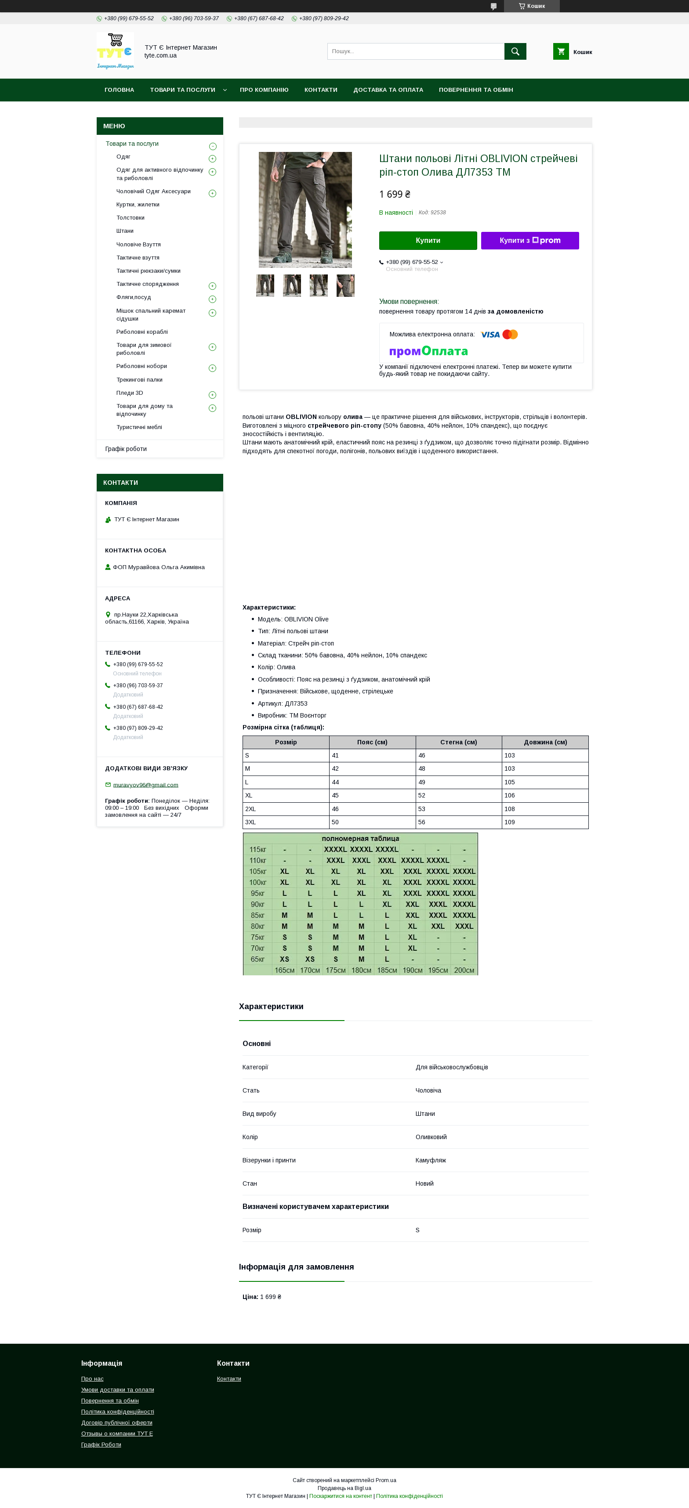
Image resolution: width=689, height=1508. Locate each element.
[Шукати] (515, 51)
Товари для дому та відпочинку (144, 410)
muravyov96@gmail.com (145, 784)
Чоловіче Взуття (138, 244)
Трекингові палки (139, 379)
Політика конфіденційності (153, 112)
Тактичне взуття (138, 257)
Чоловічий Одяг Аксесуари (153, 191)
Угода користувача (250, 112)
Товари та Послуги (182, 90)
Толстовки (130, 217)
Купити (428, 240)
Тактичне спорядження (147, 284)
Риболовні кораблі (142, 331)
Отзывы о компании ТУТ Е (117, 1433)
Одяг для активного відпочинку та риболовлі (159, 173)
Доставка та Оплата (388, 90)
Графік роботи (126, 448)
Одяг (123, 156)
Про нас (92, 1378)
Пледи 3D (129, 393)
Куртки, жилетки (138, 204)
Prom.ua (386, 1480)
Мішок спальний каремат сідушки (150, 314)
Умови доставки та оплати (117, 1389)
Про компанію (264, 90)
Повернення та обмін (476, 90)
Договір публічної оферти (116, 1422)
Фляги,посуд (133, 297)
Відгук (309, 112)
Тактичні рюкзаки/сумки (148, 270)
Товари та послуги (132, 143)
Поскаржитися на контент (340, 1496)
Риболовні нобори (141, 366)
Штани (125, 230)
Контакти (321, 90)
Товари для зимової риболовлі (144, 349)
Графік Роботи (101, 1444)
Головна (119, 90)
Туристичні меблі (139, 427)
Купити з (530, 241)
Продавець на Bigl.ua (344, 1488)
